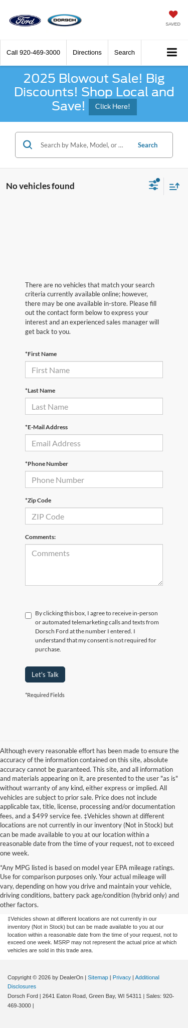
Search (147, 145)
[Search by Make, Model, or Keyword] (84, 145)
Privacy (122, 977)
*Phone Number (46, 463)
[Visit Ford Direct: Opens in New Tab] (38, 1005)
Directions (87, 52)
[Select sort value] (172, 186)
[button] (33, 52)
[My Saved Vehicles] (172, 19)
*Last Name (40, 390)
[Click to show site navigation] (172, 53)
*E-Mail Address (46, 427)
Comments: (40, 537)
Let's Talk (45, 674)
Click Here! (112, 106)
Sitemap (98, 977)
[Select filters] (153, 187)
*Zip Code (38, 500)
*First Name (41, 354)
